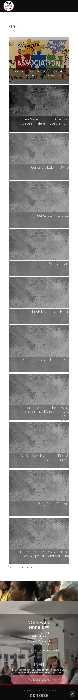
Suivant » (26, 567)
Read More (63, 80)
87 (18, 567)
